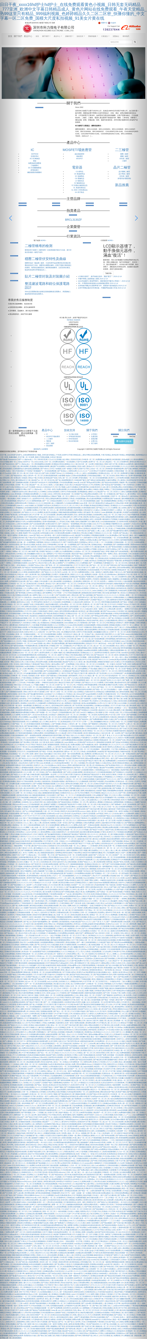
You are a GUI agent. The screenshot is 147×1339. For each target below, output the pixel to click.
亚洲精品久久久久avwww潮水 (121, 505)
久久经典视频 (38, 1285)
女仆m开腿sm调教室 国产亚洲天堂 (123, 1119)
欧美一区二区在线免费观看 (22, 1089)
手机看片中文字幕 (62, 600)
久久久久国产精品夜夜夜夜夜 (49, 1018)
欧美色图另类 (108, 1050)
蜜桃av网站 (106, 963)
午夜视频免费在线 (31, 646)
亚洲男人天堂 (73, 949)
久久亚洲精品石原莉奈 (103, 1085)
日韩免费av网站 (116, 487)
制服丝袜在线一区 (112, 694)
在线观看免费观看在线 (24, 710)
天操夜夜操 (62, 540)
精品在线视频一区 (122, 1253)
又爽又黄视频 (29, 1250)
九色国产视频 (97, 699)
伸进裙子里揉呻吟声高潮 (75, 758)
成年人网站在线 (73, 595)
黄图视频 (93, 869)
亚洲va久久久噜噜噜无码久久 (23, 1172)
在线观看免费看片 (34, 572)
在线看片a (118, 1280)
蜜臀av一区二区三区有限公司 (53, 620)
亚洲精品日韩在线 (91, 864)
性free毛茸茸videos (88, 496)
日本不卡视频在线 (85, 627)
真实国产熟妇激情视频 (38, 1303)
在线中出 (121, 882)
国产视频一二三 (107, 1186)
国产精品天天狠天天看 (79, 673)
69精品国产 (34, 797)
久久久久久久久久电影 (117, 1041)
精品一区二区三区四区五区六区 (50, 797)
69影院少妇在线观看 (31, 997)
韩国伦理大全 (112, 1064)
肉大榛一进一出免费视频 (26, 542)
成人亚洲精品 (79, 692)
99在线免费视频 (34, 825)
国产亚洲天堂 (118, 643)
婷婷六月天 (89, 547)
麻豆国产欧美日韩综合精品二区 (81, 974)
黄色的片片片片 (92, 643)
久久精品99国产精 (79, 1184)
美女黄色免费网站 (52, 1154)
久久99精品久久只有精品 (63, 694)
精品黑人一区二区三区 (119, 1147)
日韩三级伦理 (31, 547)
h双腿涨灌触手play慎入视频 (43, 1223)
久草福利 (118, 979)
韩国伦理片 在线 (48, 1007)
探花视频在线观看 (31, 508)
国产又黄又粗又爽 (83, 544)
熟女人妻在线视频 (103, 496)
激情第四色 (46, 781)
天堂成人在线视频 (64, 558)
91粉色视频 (32, 1202)
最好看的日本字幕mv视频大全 (27, 657)
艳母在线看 (26, 1319)
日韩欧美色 (76, 533)
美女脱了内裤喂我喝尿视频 (65, 926)
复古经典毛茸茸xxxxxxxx (120, 636)
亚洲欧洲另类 (65, 574)
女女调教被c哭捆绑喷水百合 (112, 524)
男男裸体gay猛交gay (58, 961)
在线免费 (105, 876)
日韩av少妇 (76, 1050)
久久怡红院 (117, 825)
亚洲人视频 (70, 521)
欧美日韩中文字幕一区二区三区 (108, 869)
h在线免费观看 (55, 607)
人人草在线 (61, 521)
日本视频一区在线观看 (65, 1278)
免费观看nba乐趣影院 (104, 459)
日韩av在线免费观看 (79, 475)
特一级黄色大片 (60, 954)
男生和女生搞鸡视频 (110, 928)
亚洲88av (113, 1241)
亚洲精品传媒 (96, 544)
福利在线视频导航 (44, 1204)
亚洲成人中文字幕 (124, 501)
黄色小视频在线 (98, 979)
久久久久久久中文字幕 (36, 836)
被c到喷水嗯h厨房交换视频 (90, 832)
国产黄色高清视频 (115, 547)
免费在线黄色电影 (83, 1161)
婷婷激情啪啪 (91, 942)
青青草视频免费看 (91, 685)
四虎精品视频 (93, 949)
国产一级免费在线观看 (33, 735)
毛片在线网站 (75, 912)
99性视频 (84, 1262)
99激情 (30, 970)
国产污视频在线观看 (61, 1016)
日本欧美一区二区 (88, 459)
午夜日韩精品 (27, 678)
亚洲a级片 (52, 846)
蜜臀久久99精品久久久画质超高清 (65, 1301)
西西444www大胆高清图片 (87, 820)
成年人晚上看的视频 (75, 878)
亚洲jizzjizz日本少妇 (26, 1239)
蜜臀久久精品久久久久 (109, 738)
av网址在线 (55, 979)
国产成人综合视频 (112, 965)
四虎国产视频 (57, 641)
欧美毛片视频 (64, 889)
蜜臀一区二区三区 (58, 1204)
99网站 (107, 489)
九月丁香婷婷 (78, 908)
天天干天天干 (77, 722)
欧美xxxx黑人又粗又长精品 (25, 662)
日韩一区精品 (60, 841)
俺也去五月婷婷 (64, 682)
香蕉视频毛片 (120, 687)
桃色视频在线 (90, 790)
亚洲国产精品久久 (51, 1037)
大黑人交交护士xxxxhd (36, 938)
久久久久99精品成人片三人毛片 (72, 951)
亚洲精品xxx (28, 889)
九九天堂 (88, 947)
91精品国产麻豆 (80, 480)
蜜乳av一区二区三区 (106, 586)
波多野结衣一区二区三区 (64, 586)
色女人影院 (120, 646)
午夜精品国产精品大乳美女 (41, 664)
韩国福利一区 (97, 1122)
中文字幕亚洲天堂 (104, 1007)
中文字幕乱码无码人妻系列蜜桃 (59, 1115)
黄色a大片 (91, 466)
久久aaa (33, 643)
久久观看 (114, 1062)
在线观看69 (28, 1218)
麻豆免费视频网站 (99, 1106)
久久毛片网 (55, 1163)
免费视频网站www (124, 947)
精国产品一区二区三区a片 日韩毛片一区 (57, 988)
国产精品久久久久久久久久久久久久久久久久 (27, 1149)
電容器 (77, 167)
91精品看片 (51, 758)
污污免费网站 (70, 563)
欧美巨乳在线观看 (86, 857)
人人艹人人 (61, 1110)
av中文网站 (59, 899)
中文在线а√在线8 (113, 1030)
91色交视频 (53, 1260)
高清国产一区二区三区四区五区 (123, 855)
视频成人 (24, 565)
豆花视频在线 (34, 1043)
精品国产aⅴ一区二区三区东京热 (43, 480)
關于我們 (46, 36)
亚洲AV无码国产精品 (48, 839)
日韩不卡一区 (116, 496)
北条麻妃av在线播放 (81, 588)
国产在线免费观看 (122, 551)
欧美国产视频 (121, 1092)
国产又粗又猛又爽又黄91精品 (97, 809)
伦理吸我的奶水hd (54, 703)
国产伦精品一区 (103, 892)
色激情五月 (92, 954)
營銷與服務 (93, 36)
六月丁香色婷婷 (50, 1216)
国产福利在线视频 (64, 1080)
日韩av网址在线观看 (117, 1237)
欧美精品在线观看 (50, 597)
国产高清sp (106, 485)
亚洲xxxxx (92, 917)
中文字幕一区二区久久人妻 (49, 510)
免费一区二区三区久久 (100, 567)
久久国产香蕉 (87, 1207)
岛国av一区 (115, 1214)
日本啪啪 (42, 1092)
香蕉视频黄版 (124, 613)
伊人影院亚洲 (67, 1310)
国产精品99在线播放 (112, 751)
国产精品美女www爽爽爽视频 (122, 942)
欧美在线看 (123, 701)
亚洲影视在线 (90, 1292)
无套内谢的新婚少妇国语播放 (91, 1039)
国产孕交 (62, 1326)
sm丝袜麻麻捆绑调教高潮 (27, 655)
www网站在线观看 (90, 650)
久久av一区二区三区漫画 (26, 1108)
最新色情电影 (124, 1145)
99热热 (33, 496)
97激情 (107, 1255)
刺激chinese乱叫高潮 (98, 1142)
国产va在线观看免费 (37, 524)
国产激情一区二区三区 (97, 623)
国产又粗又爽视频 (66, 1289)
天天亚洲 (64, 1170)
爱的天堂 (98, 797)
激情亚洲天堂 (120, 1073)
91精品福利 (122, 590)
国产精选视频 (118, 841)
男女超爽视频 (95, 556)
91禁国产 (121, 724)
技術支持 (81, 36)
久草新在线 (84, 970)
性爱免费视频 (54, 482)
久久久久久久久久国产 (63, 1214)
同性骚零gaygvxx (47, 586)
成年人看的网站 (49, 636)
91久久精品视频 (53, 945)
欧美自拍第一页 (68, 494)
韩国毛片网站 (65, 756)
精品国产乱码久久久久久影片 (111, 680)
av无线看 (112, 876)
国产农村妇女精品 (55, 1273)
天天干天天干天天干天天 (32, 816)
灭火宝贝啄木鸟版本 (97, 961)
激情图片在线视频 (80, 917)
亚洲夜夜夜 (23, 1069)
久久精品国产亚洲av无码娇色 (58, 790)
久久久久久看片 (49, 595)
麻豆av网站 (88, 489)
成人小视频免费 (57, 503)
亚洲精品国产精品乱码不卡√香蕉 (28, 586)
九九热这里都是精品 (47, 1043)
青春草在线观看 (32, 609)
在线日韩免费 (55, 970)
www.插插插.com (70, 623)
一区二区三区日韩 (120, 563)
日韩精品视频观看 (57, 623)
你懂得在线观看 (27, 988)
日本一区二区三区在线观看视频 (39, 618)
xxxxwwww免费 (90, 1018)
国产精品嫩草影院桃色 (35, 694)
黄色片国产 (120, 1000)
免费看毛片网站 (39, 887)
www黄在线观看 (68, 1243)
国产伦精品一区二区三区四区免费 (84, 997)
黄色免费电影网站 (43, 689)
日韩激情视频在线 (65, 712)
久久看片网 (105, 800)
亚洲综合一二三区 (108, 1140)
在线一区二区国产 (123, 876)
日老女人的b (25, 1315)
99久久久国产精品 (106, 1129)
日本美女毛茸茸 (94, 671)
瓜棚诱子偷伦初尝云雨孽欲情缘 (35, 908)
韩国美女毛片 (92, 1202)
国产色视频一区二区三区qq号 (47, 712)
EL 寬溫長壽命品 (80, 188)
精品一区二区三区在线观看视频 (114, 857)
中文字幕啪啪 (71, 788)
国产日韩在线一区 (69, 531)
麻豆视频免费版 (37, 841)
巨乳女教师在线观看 (46, 508)
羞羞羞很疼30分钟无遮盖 (46, 1050)
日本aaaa (26, 685)
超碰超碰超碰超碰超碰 (36, 963)
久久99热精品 (68, 473)
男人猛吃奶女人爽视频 (94, 802)
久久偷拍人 (96, 510)
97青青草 (95, 1296)
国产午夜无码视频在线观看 (86, 636)
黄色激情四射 (59, 751)
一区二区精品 (63, 1062)
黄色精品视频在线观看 (35, 1020)
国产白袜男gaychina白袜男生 (98, 1096)
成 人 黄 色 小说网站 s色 (28, 853)
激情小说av (39, 754)
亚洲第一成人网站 (74, 1135)
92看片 (75, 469)
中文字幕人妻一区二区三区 (105, 878)
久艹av (66, 894)
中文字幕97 (48, 1285)
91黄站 (117, 662)
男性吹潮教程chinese (56, 857)
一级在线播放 (115, 770)
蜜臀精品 (88, 933)
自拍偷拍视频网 (90, 625)
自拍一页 (30, 602)
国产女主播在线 (121, 719)
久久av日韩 (108, 526)
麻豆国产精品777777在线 (81, 843)
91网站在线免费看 (32, 1200)
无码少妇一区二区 (105, 855)
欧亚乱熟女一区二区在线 (102, 1207)
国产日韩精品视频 (68, 892)
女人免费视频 (84, 1308)
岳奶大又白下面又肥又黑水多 (69, 1041)
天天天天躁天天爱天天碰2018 (50, 577)
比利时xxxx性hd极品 (34, 593)
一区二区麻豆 (110, 664)
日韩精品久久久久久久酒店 (76, 1223)
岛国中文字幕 (34, 763)
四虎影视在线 (111, 1287)
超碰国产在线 (29, 604)
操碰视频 (108, 786)
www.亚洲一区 (85, 503)
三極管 (124, 161)
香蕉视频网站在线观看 (43, 464)
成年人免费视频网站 (83, 926)
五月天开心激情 (31, 611)
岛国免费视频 (46, 574)
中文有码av (83, 949)
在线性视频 (73, 901)
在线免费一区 (121, 1131)
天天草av (79, 528)
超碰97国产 (93, 855)
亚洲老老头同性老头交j (110, 728)
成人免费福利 (48, 554)
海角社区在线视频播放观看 (72, 1124)
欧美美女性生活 (47, 1234)
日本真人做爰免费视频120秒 (81, 648)
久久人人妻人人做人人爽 (33, 823)
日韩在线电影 (63, 676)
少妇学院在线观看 (102, 1184)
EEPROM (34, 154)
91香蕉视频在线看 (88, 508)
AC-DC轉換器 (35, 158)
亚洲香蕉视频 (51, 910)
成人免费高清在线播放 (27, 1048)
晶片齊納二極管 (124, 174)
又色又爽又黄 (71, 639)
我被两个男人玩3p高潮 (31, 533)
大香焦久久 (92, 1014)
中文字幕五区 (49, 841)
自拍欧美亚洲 (95, 487)
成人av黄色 (122, 508)
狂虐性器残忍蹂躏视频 (31, 469)
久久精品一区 (119, 1186)
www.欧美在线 (42, 715)
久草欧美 (64, 1246)
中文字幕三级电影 (120, 1004)
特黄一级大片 (27, 756)
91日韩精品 (100, 977)
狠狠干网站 (89, 880)
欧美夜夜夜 (117, 459)
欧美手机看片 (90, 1115)
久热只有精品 (88, 1101)
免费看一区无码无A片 (65, 634)
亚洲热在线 (63, 1156)
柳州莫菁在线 (121, 639)
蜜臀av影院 (38, 636)
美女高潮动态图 (24, 496)
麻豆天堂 (77, 797)
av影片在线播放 (72, 487)
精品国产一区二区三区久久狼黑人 (42, 485)
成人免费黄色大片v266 (60, 786)
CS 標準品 (79, 171)
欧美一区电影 (81, 1154)
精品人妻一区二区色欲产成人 (84, 634)
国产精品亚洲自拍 (98, 871)
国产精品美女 (84, 719)
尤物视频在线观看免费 (74, 1204)
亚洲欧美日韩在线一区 (115, 1106)
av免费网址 (103, 1149)
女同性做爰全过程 (25, 515)
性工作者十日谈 (32, 473)
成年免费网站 (47, 593)
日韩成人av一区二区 (97, 588)
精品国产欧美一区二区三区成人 (102, 528)
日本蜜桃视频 (106, 899)
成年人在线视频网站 (90, 473)
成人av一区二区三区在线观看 (33, 526)
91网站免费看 (38, 733)
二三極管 (122, 150)
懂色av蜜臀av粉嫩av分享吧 (95, 758)
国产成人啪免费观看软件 (65, 480)
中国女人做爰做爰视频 (28, 1289)
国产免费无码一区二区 (24, 873)
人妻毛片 (80, 866)
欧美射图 (76, 1324)
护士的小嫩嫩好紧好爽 (62, 561)
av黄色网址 (57, 1046)
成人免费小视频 (88, 991)
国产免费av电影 (84, 1170)
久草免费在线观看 (113, 630)
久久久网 (74, 1216)
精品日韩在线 (111, 1301)
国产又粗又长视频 (55, 1331)
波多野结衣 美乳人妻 (44, 1299)
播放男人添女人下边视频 (53, 1177)
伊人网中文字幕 (77, 517)
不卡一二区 (62, 878)
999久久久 (34, 632)
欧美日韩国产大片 (76, 538)
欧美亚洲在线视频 (33, 1301)
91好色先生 (59, 1271)
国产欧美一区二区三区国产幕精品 (120, 669)
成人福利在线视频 (103, 859)
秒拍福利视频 (42, 1331)
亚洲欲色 (86, 528)
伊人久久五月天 (115, 744)
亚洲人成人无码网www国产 (80, 600)
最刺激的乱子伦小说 (55, 666)
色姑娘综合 (34, 616)
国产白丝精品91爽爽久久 (53, 671)
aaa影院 (101, 751)
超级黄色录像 (107, 788)
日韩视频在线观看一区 (22, 528)
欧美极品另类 (57, 531)
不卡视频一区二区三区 (61, 1299)
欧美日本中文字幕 (85, 659)
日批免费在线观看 (102, 1046)
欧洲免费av (114, 535)
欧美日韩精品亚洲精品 (121, 763)
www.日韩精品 (98, 590)
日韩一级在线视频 (23, 1103)
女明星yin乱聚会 (92, 540)
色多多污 (121, 1225)
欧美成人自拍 (41, 544)
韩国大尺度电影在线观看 (70, 1039)
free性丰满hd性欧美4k (56, 1064)
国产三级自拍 (63, 524)
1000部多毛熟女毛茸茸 (102, 991)
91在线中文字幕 (110, 1069)
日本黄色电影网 (42, 666)
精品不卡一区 (118, 961)
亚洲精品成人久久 (87, 653)
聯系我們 (37, 449)
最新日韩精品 (25, 664)
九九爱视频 (99, 577)
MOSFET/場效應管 (77, 150)
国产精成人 (69, 588)
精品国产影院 (63, 901)
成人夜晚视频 (59, 871)
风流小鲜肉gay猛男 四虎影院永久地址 (23, 1335)
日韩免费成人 (105, 1260)
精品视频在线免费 (33, 1062)
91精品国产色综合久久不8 (83, 485)
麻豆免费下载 (33, 551)
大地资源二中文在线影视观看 (110, 949)
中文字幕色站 (45, 1076)
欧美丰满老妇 (100, 1048)
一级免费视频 (74, 524)
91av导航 (124, 696)
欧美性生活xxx (83, 901)
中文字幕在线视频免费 (72, 593)
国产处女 (71, 1322)
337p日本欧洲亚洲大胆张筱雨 (102, 584)
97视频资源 (29, 1073)
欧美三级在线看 (35, 917)
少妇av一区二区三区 (97, 469)
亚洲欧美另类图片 (108, 510)
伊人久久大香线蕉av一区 (89, 1179)
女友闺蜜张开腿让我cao (71, 696)
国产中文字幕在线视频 (38, 1220)
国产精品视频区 (107, 1223)
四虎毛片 (37, 765)
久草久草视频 (84, 505)
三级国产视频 (58, 1087)
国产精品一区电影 (108, 1000)
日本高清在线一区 (68, 938)
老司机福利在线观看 (73, 1326)
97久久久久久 (96, 1285)
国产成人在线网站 (41, 857)
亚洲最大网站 (25, 648)
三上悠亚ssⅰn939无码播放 (111, 641)
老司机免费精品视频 (62, 547)
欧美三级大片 (45, 1317)
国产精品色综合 (61, 855)
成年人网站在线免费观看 (99, 1170)
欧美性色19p (30, 931)
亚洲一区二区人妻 (89, 804)
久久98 (65, 1168)
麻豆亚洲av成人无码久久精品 (37, 1145)
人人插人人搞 (99, 607)
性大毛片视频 (60, 487)
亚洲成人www (66, 843)
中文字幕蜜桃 (96, 793)
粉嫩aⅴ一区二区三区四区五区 (50, 1138)
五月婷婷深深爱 (123, 521)
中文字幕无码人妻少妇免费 (41, 892)
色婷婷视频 (78, 510)
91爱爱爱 (112, 1170)
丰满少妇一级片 (23, 574)
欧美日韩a (23, 694)
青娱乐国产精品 (77, 554)
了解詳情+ (108, 273)
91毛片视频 (61, 1009)
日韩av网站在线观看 (90, 494)
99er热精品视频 (76, 655)
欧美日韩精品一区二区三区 (93, 731)
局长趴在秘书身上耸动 (95, 620)
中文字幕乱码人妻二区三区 (83, 646)
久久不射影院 (98, 526)
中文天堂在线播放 (103, 1057)
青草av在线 (103, 846)
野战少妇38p (53, 1145)
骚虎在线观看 (62, 965)
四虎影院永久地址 (123, 818)
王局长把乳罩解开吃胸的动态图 (45, 1080)
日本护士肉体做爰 (31, 556)
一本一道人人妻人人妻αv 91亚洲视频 (69, 650)
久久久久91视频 (83, 830)
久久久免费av (28, 588)
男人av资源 (115, 1057)
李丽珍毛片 (65, 538)
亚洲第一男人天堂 (22, 485)
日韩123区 (29, 636)
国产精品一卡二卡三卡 (105, 687)
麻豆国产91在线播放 (70, 1046)
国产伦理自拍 (99, 1087)
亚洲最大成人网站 (63, 459)
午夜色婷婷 (100, 965)
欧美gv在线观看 (121, 659)
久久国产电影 (112, 887)
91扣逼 (48, 786)
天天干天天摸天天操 (81, 565)
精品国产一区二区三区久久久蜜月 (106, 1112)
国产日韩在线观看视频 (124, 1301)
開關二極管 (124, 156)
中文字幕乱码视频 (49, 917)
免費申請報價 (123, 441)
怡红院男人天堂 (25, 1147)
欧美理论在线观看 (97, 896)
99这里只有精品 (111, 1124)
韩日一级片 (110, 758)
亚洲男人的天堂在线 (45, 954)
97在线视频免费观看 (41, 894)
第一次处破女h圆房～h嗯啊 (27, 1016)
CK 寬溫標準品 (79, 174)
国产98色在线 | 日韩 (111, 1266)
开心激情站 (121, 480)
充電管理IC (35, 156)
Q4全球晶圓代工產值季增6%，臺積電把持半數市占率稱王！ (104, 281)
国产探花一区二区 (52, 565)
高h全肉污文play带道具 (72, 813)
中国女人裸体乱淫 (120, 866)
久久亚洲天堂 (68, 1149)
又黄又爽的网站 (29, 669)
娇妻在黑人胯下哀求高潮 (98, 673)
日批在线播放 (37, 1122)
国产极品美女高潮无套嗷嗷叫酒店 (93, 1004)
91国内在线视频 (89, 779)
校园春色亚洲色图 (45, 616)
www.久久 (99, 1115)
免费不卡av (38, 1177)
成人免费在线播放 (74, 526)
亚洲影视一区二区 (38, 972)
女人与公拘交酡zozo (49, 765)
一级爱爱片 (24, 917)
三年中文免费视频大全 (35, 699)
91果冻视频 (86, 1124)
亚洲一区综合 (63, 823)
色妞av (68, 475)
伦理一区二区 (33, 687)
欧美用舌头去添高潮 (123, 767)
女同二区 (44, 825)
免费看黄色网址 (84, 572)
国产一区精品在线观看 (35, 590)
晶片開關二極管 (124, 171)
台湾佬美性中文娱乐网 (72, 1306)
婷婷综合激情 (67, 853)
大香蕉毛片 (23, 836)
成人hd (89, 1214)
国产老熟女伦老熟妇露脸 (96, 480)
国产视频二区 (106, 795)
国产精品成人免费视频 (80, 1266)
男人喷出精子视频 (92, 763)
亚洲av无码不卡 (25, 1306)
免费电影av (123, 749)
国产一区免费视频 (95, 563)
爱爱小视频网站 (52, 1326)
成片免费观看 (87, 526)
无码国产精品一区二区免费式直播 (45, 1140)
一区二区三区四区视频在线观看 (34, 1329)
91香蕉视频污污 (119, 903)
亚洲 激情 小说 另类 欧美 (40, 742)
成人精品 (59, 816)
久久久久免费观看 (47, 1195)
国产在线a (116, 742)
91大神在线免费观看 (75, 489)
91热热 (40, 478)
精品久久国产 (121, 853)
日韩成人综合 (91, 1007)
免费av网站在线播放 (81, 519)
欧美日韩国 (62, 717)
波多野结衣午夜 (39, 498)
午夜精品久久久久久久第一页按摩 (106, 533)
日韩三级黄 (29, 754)
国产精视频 (67, 1319)
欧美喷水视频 (39, 1237)
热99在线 (36, 1030)
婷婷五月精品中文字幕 (58, 669)
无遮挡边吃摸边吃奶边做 (66, 836)
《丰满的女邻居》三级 (117, 981)
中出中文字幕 (115, 1326)
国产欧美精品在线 (44, 570)
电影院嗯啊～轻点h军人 (49, 774)
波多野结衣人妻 (120, 995)
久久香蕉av (121, 1023)
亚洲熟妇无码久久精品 (51, 1099)
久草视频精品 (108, 777)
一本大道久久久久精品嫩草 (108, 901)
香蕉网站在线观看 (96, 1264)
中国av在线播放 (113, 1149)
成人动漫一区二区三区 (40, 827)
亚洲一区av (80, 1076)
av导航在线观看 (94, 1027)
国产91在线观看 (105, 1296)
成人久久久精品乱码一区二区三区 (123, 945)
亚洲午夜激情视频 (49, 521)
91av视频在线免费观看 (82, 1280)
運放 (34, 161)
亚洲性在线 (87, 1200)
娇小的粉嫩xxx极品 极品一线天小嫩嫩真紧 (92, 1037)
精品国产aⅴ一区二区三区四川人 (109, 492)
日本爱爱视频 (120, 586)
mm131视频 (122, 703)
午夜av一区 (58, 896)
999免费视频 (110, 639)
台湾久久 (101, 703)
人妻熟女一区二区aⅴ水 (124, 510)
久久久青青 (23, 572)
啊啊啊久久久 (62, 1296)
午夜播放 (41, 738)
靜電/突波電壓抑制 (124, 178)
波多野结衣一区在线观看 (93, 554)
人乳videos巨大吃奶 (118, 917)
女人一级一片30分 (89, 687)
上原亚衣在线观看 (22, 524)
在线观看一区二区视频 (87, 1046)
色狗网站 (58, 853)
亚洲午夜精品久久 (28, 689)
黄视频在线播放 (115, 625)
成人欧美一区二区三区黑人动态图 (110, 820)
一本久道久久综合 (46, 1142)
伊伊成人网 (92, 938)
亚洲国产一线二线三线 (57, 827)
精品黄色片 (88, 848)
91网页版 (109, 862)
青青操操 (39, 926)
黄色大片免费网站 (49, 1129)
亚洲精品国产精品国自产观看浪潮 (109, 561)
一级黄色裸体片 (106, 841)
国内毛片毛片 (69, 1285)
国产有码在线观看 (28, 968)
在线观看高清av (80, 620)
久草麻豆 (47, 567)
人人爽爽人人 (115, 954)
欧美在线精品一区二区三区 (90, 678)
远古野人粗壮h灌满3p (40, 1115)
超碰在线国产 (59, 627)
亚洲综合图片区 (52, 524)
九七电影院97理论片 (118, 836)
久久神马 (73, 889)
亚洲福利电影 (24, 1220)
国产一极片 (81, 942)
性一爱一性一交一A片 (112, 848)
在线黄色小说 (27, 802)
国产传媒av (28, 887)
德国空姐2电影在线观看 (93, 993)
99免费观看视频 (65, 556)
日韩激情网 (96, 1315)
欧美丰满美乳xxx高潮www (112, 747)
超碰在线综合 (61, 850)
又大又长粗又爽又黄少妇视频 (59, 885)
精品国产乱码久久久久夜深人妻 (74, 662)
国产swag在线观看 (89, 694)
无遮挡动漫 (76, 703)
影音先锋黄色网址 (124, 567)
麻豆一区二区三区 (93, 680)
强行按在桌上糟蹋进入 (31, 790)
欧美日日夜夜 (111, 774)
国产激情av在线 (80, 956)
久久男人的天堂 (114, 1016)
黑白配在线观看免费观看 (31, 770)
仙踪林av (43, 809)
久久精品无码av (108, 627)
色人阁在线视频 (71, 862)
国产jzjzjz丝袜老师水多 (77, 1186)
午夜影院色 (124, 694)
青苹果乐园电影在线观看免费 (37, 1041)
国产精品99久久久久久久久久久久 (106, 595)
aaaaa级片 (95, 1319)
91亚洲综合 (56, 892)
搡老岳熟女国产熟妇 (107, 1092)
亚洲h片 (107, 1214)
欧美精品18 (74, 1096)
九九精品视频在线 (111, 620)
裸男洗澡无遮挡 (31, 607)
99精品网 (69, 1032)
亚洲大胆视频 (105, 1119)
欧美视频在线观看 (34, 724)
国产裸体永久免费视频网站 (22, 549)
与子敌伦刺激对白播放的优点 (56, 526)
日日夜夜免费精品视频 (81, 708)
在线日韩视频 (61, 1092)
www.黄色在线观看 (76, 625)
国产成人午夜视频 (36, 1004)
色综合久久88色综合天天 (45, 487)
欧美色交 (93, 561)
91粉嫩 (120, 1078)
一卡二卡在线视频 (106, 542)
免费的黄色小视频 (27, 945)
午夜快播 (100, 1322)
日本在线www (105, 701)
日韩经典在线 (35, 1014)
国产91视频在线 (88, 744)
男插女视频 (97, 627)
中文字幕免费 (118, 526)
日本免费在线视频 (123, 478)
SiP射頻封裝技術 (75, 436)
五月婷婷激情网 (77, 910)
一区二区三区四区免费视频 (33, 1296)
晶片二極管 (122, 167)
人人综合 (31, 1253)
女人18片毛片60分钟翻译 (80, 793)
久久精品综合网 (77, 602)
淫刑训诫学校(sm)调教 (116, 678)
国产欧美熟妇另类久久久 (115, 765)
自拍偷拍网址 (98, 515)
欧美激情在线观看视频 (44, 984)
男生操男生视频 (42, 662)
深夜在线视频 (67, 1138)
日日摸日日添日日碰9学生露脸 (114, 986)
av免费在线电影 (34, 942)
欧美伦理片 (100, 1301)
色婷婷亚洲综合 (25, 864)
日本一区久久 (123, 1241)
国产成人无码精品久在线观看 (119, 618)
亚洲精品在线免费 (22, 1204)
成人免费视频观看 (109, 761)
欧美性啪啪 (82, 1007)
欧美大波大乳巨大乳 (47, 600)
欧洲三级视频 (41, 968)
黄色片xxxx (92, 836)
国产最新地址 (52, 676)
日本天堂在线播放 (51, 889)
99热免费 (101, 685)
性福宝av (50, 977)
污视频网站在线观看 (112, 1216)
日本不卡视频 (108, 696)
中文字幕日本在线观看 (62, 554)
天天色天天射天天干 (83, 567)
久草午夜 (118, 1310)
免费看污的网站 (32, 510)
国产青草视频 (41, 758)
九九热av (75, 678)
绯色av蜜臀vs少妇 (74, 965)
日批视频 (28, 1135)
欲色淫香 (31, 703)
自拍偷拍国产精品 (98, 551)
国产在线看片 (43, 519)
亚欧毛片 (77, 770)
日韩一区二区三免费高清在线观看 (85, 988)
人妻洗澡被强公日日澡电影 (22, 1140)
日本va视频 (96, 795)
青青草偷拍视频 (107, 613)
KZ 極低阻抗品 (79, 183)
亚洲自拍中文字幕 (84, 1122)
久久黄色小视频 (36, 928)
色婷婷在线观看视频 (33, 1232)
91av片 (109, 825)
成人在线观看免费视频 (124, 807)
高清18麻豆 (105, 657)
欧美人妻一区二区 (124, 1103)
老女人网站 (121, 908)
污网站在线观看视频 (116, 650)
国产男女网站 (82, 1227)
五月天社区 (112, 604)
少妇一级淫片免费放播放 (72, 1071)
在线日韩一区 (43, 632)
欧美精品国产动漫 (50, 478)
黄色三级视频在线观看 (44, 1011)
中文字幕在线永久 (102, 1241)
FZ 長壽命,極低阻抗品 (79, 185)
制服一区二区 (74, 846)
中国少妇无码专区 (65, 1184)
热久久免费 (113, 1248)
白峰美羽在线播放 (86, 1112)
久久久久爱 (117, 784)
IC (32, 150)
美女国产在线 (107, 1009)
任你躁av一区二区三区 (82, 551)
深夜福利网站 (65, 648)
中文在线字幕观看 (107, 1310)
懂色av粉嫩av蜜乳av (96, 1034)
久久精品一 (117, 1220)
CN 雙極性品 (79, 178)
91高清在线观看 (93, 570)
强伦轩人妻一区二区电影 (78, 724)
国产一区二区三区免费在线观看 (42, 1103)
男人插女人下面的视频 (61, 590)
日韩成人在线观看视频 (77, 498)
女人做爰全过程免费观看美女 (118, 931)
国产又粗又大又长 (75, 1101)
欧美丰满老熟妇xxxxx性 (66, 535)
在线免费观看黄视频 (42, 940)
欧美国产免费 (121, 664)
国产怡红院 (24, 813)
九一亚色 (90, 1154)
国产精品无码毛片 (93, 1331)
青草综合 (77, 924)
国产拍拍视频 (110, 958)
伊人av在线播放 (83, 931)
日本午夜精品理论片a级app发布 (102, 503)
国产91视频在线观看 (45, 1016)
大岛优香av (79, 859)
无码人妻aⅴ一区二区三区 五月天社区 (55, 866)
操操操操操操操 (61, 508)
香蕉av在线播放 (55, 519)
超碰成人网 (114, 1138)
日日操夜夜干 (32, 738)
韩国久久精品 (54, 611)
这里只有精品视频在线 (87, 1055)
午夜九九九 (118, 572)
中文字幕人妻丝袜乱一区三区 (47, 1276)
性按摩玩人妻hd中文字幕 (107, 912)
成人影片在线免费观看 (96, 639)
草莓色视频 (83, 478)
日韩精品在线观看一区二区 (66, 830)
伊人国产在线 (44, 473)
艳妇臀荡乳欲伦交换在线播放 (96, 972)
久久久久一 (46, 935)
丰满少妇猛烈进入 (103, 804)
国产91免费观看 (57, 1308)
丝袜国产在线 (121, 740)
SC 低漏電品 (79, 176)
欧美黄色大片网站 (30, 623)
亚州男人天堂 (26, 777)
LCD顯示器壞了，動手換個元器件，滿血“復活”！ (100, 276)
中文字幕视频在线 (123, 1170)
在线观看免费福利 (45, 657)
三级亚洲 (66, 641)
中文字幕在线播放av (29, 1053)
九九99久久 (103, 618)
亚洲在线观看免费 (50, 475)
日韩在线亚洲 (103, 997)
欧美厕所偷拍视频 (74, 508)
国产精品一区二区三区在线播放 (75, 666)
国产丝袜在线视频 (105, 538)
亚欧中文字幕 (84, 469)
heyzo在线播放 (89, 878)
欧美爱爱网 (39, 924)
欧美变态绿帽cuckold (66, 882)
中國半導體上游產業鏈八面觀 (93, 279)
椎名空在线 (33, 492)
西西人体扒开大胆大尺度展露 (34, 692)
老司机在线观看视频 (48, 770)
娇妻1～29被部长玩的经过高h (47, 682)
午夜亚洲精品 (65, 903)
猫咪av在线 (54, 1131)
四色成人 (65, 724)
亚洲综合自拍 (99, 958)
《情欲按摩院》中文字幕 (109, 749)
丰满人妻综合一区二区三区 (85, 664)
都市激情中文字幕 (91, 538)
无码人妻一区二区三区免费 (68, 478)
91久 (124, 1168)
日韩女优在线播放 (81, 1030)
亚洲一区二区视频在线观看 (25, 634)
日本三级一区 (24, 820)
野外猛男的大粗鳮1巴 (42, 602)
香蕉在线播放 (71, 942)
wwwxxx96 (57, 579)
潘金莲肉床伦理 (120, 682)
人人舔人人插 (84, 800)
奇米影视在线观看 (50, 761)
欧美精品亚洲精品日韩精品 (100, 505)
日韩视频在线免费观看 (31, 494)
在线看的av (28, 866)
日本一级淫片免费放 (121, 811)
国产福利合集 (71, 1329)
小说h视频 (35, 625)
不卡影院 (28, 471)
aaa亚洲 (31, 558)
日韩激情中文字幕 (47, 630)
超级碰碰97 (85, 1142)
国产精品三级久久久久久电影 (74, 735)
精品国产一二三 (48, 1122)
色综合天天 (109, 1048)
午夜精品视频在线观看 (24, 915)
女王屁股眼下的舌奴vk (43, 505)
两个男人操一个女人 (94, 1133)
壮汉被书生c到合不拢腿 (38, 1168)
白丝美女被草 (118, 813)
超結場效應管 (79, 154)
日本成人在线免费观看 (113, 1191)
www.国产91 (33, 563)
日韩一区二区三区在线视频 (89, 749)
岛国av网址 (119, 1200)
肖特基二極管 (124, 158)
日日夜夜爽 (100, 664)
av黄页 (26, 1303)
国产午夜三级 (102, 604)
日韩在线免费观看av (122, 1193)
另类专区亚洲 (42, 459)
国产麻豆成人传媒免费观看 (29, 1262)
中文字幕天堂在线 (54, 1168)
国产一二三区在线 (112, 1317)
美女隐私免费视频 (58, 643)
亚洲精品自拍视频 (106, 1117)
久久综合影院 (56, 602)
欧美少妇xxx (62, 765)
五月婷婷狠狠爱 (34, 804)
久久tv (32, 940)
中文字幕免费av (58, 588)
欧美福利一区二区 (110, 1133)
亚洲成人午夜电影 (106, 1294)
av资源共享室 (38, 802)
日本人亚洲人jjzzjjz (49, 993)
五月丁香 (74, 940)
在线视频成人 (68, 581)
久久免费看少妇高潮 (34, 1165)
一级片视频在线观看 (23, 531)
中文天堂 (112, 715)
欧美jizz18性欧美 (89, 1057)
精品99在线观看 (89, 1078)
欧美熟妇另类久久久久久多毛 (91, 1050)
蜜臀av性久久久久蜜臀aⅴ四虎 (71, 825)
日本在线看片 (44, 581)
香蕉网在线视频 (96, 747)
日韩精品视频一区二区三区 (124, 542)
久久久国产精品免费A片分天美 (78, 961)
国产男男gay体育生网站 (92, 482)
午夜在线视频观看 (49, 928)
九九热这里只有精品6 (32, 600)
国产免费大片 (115, 1255)
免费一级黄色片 (77, 968)
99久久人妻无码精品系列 (54, 705)
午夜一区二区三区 (123, 1156)
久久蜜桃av (27, 749)
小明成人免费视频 (48, 1023)
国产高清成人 (63, 471)
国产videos (45, 469)
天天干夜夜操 (68, 1177)
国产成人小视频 (32, 581)
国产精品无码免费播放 (121, 1278)
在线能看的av (27, 561)
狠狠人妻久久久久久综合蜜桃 (78, 747)
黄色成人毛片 (51, 584)
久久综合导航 (101, 756)
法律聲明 (44, 449)
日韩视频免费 (61, 738)
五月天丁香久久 (82, 935)
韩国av (98, 641)
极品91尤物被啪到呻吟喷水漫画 (121, 988)
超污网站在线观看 (93, 611)
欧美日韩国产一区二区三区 (88, 717)
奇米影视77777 (73, 1250)
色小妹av (111, 1099)
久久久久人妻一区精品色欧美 (62, 1292)
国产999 (52, 632)
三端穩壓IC (35, 165)
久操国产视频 (66, 1099)
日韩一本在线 (110, 712)
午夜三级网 (121, 993)
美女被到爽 (118, 512)
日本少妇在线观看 (66, 708)
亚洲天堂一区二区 (68, 935)
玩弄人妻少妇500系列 (27, 788)
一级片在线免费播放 (104, 1177)
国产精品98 (87, 968)
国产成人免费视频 (75, 823)
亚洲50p (76, 816)
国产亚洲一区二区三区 (52, 719)
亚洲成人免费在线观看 (46, 1248)
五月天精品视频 (23, 797)
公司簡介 (94, 434)
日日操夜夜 (111, 1131)
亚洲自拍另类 (32, 584)
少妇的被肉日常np (73, 1312)
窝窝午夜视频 (99, 1101)
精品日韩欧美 (38, 549)
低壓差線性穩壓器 (34, 163)
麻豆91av (102, 643)
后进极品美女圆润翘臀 (30, 807)
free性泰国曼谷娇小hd (80, 558)
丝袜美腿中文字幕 (53, 659)
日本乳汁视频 (29, 899)
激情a (104, 1089)
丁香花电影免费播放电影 (123, 1204)
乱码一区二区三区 (72, 715)
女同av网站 (64, 604)
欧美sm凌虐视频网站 (89, 703)
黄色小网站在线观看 (91, 1025)
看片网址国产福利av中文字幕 (39, 979)
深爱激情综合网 (63, 912)
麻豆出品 (86, 1260)
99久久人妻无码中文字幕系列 (45, 912)
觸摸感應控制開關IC (34, 172)
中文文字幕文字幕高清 (34, 744)
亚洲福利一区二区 (23, 643)
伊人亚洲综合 (50, 728)
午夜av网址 (78, 853)
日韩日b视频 (109, 682)
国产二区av (32, 715)
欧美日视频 (118, 1115)
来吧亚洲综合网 (49, 1181)
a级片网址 (113, 567)
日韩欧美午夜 (99, 1299)
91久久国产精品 (87, 1087)
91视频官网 (49, 627)
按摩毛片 (33, 1204)
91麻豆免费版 (111, 480)
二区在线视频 (38, 1243)
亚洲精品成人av (39, 705)
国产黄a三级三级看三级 (122, 699)
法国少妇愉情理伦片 (59, 832)
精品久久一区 (96, 1089)
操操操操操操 (112, 1018)
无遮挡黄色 (60, 1023)
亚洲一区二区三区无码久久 (56, 887)
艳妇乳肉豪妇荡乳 (52, 604)
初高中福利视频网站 (40, 922)
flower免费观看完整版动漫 (56, 710)
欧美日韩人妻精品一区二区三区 (93, 915)
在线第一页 (96, 574)
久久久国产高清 (119, 634)
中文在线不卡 (66, 1209)
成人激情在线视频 (50, 802)
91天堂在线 (109, 676)
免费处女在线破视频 (27, 1278)
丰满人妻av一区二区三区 (55, 1025)
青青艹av (23, 680)
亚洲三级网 (80, 790)
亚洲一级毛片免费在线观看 (57, 489)
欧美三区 (75, 905)
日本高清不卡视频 (66, 1257)
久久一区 (22, 510)
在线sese (101, 549)
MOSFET (79, 158)
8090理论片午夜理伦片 (64, 1181)
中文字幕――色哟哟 (119, 899)
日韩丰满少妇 (82, 531)
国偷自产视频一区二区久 (60, 496)
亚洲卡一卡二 (122, 1230)
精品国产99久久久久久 (100, 659)
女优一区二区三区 (122, 924)
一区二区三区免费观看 (33, 1184)
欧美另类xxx (123, 972)
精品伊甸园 (87, 1195)
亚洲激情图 (31, 1163)
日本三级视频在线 (111, 590)
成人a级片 (43, 1200)
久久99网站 (42, 492)
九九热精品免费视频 (71, 503)
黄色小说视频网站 (73, 738)
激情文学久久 (30, 926)
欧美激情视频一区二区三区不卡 (34, 659)
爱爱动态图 (81, 809)
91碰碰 (31, 505)
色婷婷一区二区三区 (100, 1071)
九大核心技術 (73, 434)
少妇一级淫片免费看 (53, 938)
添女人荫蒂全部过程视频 (83, 515)
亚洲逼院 (31, 676)
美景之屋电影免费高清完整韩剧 (56, 498)
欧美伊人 (112, 478)
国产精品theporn (77, 958)
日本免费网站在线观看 (83, 873)
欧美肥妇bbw (112, 1154)
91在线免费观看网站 (36, 747)
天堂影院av (89, 958)
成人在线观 (125, 1030)
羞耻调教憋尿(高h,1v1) (47, 687)
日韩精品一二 (79, 1289)
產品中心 (28, 36)
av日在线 (108, 903)
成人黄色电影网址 (76, 894)
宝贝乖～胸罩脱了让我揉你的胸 (110, 1234)
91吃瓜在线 (69, 871)
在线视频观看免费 (88, 641)
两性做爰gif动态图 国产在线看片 (62, 873)
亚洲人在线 (63, 1276)
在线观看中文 (54, 903)
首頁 (37, 36)
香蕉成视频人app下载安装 (113, 968)
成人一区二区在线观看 (32, 839)
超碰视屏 (67, 687)
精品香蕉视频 (92, 662)
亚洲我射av (83, 542)
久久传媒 (43, 494)
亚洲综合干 (102, 1030)
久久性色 (61, 1260)
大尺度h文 (96, 1253)
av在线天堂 (108, 1264)
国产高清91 (72, 549)
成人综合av (77, 694)
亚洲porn (73, 866)
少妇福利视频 (96, 1000)
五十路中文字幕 (64, 673)
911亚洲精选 (108, 910)
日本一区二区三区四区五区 (117, 756)
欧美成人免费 (71, 1064)
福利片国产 (79, 933)
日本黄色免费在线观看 (63, 533)
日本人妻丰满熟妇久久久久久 (39, 848)
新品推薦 (122, 185)
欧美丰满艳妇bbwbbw (92, 733)
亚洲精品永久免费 (96, 1266)
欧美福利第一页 (97, 1002)
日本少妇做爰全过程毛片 (78, 1014)
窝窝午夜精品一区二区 (120, 786)
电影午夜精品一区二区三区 (26, 696)
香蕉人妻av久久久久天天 (23, 910)
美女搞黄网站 (38, 613)
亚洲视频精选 (83, 492)
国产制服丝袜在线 (80, 1177)
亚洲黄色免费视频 (114, 1011)
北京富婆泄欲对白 (30, 570)
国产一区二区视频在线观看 (53, 1002)
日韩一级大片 (51, 692)
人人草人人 (77, 473)
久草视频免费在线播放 (36, 1037)
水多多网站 (42, 830)
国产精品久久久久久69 (27, 758)
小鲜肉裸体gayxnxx (102, 770)
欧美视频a (68, 899)
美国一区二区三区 (86, 784)
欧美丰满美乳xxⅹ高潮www (114, 1101)
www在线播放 (116, 816)
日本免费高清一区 (109, 818)
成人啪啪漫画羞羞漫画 (71, 653)
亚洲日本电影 (112, 726)
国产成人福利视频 (86, 595)
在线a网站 (90, 1232)
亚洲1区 (47, 1319)
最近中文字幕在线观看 (25, 781)
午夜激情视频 (97, 1138)
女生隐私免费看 (69, 567)
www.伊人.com (22, 505)
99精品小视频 (98, 489)
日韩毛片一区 (38, 1269)
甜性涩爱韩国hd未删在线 (69, 611)
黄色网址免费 (91, 1023)
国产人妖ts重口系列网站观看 (24, 1193)
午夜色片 (24, 848)
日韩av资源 (119, 503)
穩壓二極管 (124, 154)
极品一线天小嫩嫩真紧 (121, 1319)
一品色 (90, 905)
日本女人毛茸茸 (69, 528)
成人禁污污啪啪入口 (95, 666)
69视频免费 (56, 1193)
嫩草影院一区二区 (55, 1266)
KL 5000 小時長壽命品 (80, 190)
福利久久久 (55, 756)
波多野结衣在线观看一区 (57, 1057)
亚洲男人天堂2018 (105, 597)
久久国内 (76, 979)
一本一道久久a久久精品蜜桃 (91, 1172)
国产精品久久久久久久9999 (109, 540)
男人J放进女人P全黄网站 (28, 1066)
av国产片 (46, 1117)
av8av (112, 659)
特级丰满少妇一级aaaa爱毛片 (50, 740)
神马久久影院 (41, 1048)
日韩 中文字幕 (120, 1161)
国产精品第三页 (38, 1218)
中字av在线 (31, 1241)
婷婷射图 (124, 1326)
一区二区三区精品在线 (63, 1043)
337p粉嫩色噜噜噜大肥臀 (33, 673)
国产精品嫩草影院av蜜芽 (119, 531)
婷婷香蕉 (29, 765)
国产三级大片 (120, 627)
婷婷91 (98, 823)
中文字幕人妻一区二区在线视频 (58, 968)
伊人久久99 (74, 505)
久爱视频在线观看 (27, 767)
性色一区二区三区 (103, 636)
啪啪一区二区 (82, 639)
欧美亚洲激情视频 (42, 1230)
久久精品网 (32, 1331)
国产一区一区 (30, 984)
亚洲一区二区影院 (113, 933)
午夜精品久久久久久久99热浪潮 (39, 503)
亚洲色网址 (78, 581)
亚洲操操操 (88, 1106)
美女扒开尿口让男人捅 (28, 896)
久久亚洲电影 (41, 933)
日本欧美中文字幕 (118, 951)
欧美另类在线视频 (97, 1145)
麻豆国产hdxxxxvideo (108, 611)
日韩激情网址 (35, 820)
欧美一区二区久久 (121, 676)
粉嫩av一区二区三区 (47, 685)
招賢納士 (116, 36)
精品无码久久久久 (33, 1046)
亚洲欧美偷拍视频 (55, 662)
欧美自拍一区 (105, 834)
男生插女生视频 (86, 524)
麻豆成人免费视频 (45, 1027)
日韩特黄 (32, 1050)
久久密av (114, 701)
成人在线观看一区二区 (74, 777)
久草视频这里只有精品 (50, 986)
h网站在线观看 (71, 1009)
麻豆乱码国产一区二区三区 (66, 584)
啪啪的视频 (118, 584)
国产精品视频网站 (66, 699)
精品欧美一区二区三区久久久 (65, 820)
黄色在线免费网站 (91, 630)
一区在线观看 (70, 462)
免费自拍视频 (103, 650)
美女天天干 (97, 876)
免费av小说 (101, 1108)
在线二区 (60, 632)
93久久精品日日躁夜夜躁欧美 (24, 1161)
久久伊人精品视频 (47, 731)
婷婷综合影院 (79, 1292)
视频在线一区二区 (102, 1326)
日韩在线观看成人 (51, 878)
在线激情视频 (29, 1085)
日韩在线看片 (116, 1260)
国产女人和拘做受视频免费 (69, 749)
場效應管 (79, 156)
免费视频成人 (65, 1165)
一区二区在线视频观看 (66, 876)
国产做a (28, 728)
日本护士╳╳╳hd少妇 (110, 556)
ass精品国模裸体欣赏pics (72, 896)
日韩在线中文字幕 (49, 1287)
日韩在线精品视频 (94, 475)
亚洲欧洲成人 (24, 535)
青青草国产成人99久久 (34, 1133)
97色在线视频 (36, 1306)
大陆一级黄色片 (97, 572)
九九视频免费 (41, 703)
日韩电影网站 (52, 544)
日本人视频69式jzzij (47, 997)
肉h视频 (83, 715)
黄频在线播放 (49, 926)
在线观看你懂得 (88, 770)
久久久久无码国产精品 (59, 949)
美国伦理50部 (64, 1262)
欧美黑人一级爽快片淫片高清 (111, 581)
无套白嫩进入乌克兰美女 (64, 485)
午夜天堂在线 (62, 549)
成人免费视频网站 (89, 892)
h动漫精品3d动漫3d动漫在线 (119, 558)
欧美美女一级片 (111, 977)
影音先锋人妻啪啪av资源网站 (115, 607)
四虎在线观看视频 (83, 1089)
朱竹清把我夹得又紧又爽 (92, 1175)
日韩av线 (61, 788)
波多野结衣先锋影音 (102, 653)
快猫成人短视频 (82, 938)
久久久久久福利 (69, 501)
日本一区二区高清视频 (82, 1149)
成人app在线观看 (87, 1066)
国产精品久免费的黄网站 (28, 1110)
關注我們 (123, 430)
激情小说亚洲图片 (93, 1223)
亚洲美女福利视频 (28, 1170)
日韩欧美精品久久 (95, 1152)
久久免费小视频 (56, 653)
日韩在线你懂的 (113, 1165)
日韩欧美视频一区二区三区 (124, 471)
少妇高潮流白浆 (69, 636)
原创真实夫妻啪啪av (42, 1126)
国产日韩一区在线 (110, 993)
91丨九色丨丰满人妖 (96, 807)
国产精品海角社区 (65, 1094)
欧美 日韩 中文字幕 (22, 1292)
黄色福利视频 (57, 567)
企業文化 (94, 441)
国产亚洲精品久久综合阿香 (88, 710)
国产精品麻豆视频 (31, 726)
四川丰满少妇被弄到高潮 (42, 843)
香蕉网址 (97, 485)
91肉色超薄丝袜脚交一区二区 (66, 763)
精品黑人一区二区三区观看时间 (117, 462)
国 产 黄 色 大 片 (109, 735)
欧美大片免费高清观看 (68, 945)
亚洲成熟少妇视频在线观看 (40, 466)
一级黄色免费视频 (93, 657)
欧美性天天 (111, 832)
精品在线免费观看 (113, 839)
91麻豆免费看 (115, 1184)
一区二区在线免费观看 (120, 538)
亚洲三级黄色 (41, 1108)
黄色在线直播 (76, 915)
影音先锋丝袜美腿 (112, 1158)
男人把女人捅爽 (66, 905)
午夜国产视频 (108, 699)
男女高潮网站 (24, 717)
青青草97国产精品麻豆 (35, 878)
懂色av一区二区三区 (54, 1071)
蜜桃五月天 (102, 669)
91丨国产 (102, 864)
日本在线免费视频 (66, 482)
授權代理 (69, 36)
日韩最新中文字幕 (100, 905)
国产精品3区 (124, 535)
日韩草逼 (78, 1255)
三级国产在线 (109, 830)
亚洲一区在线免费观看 (69, 659)
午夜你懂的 (31, 682)
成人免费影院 (87, 754)
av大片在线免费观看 (113, 1250)
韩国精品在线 (44, 1280)
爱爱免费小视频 (61, 947)
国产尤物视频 (86, 699)
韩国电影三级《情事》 (96, 1246)
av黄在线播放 (71, 466)
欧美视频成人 (46, 724)
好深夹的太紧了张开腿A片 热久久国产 (26, 630)
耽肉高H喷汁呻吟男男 (104, 634)
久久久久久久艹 (84, 471)
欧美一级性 (82, 1202)
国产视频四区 (93, 724)
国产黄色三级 (88, 655)
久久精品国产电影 (103, 942)
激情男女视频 (108, 572)
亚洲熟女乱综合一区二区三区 (109, 473)
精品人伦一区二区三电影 (113, 515)
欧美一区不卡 (85, 1218)
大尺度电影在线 (107, 1076)
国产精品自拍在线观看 (110, 482)
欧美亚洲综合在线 (121, 1087)
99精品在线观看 (102, 625)
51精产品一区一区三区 (64, 685)
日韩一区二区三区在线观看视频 (89, 1073)
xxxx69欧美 (82, 945)
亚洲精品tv (48, 699)
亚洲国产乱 (78, 494)
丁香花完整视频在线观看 (120, 489)
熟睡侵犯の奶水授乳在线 (42, 1101)
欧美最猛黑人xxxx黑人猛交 (39, 1119)
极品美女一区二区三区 (108, 908)
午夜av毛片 (32, 538)
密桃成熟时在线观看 (104, 742)
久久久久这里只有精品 (65, 1287)
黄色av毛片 (32, 1276)
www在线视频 (122, 1110)
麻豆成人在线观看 (99, 839)
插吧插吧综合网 (32, 1142)
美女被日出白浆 (35, 935)
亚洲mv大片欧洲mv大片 (23, 1030)
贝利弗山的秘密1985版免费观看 (93, 924)
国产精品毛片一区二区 (52, 1269)
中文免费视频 (97, 1156)
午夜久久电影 (58, 1285)
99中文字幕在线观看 (75, 733)
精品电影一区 (30, 1207)
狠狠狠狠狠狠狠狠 (77, 864)
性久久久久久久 (93, 834)
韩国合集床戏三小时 (71, 1152)
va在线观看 (79, 630)
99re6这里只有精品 (91, 618)
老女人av (94, 1165)
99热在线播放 (60, 777)
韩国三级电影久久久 (24, 498)
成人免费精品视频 (57, 689)
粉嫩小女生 (86, 1002)
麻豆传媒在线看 (93, 1198)
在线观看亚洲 (104, 717)
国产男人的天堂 (41, 945)
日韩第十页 (121, 774)
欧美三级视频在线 (121, 655)
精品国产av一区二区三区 (64, 977)
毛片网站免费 (90, 756)
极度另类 (115, 1296)
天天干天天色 (101, 466)
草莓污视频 (110, 551)
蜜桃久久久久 (75, 496)
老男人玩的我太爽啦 (68, 807)
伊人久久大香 (50, 738)
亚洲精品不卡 (38, 678)
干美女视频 (93, 669)
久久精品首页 (88, 609)
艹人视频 (85, 561)
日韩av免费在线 (51, 540)
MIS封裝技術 (73, 439)
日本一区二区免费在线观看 (54, 462)
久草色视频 (51, 1303)
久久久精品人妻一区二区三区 (94, 676)
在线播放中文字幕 (45, 609)
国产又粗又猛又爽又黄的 (102, 947)
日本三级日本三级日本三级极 (27, 995)
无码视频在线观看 (35, 1099)
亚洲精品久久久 (79, 586)
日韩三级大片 (111, 1053)
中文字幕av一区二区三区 (93, 910)
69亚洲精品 (110, 623)
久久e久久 (52, 459)
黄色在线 (116, 648)
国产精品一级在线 (41, 1085)
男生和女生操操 (100, 1181)
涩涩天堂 (88, 839)
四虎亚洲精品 (111, 588)
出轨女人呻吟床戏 (54, 494)
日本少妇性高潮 (62, 846)
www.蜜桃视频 (107, 512)
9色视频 (88, 1273)
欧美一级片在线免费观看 (76, 680)
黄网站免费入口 (39, 850)
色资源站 (22, 699)
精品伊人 (91, 696)
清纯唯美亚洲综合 (96, 970)
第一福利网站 (54, 922)
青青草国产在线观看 (96, 781)
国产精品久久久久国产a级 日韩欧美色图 (25, 774)
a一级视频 (83, 1133)
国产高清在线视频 (116, 892)
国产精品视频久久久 (74, 1057)
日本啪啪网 (98, 857)
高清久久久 (50, 850)
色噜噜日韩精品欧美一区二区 (122, 570)
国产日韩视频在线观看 (72, 1087)
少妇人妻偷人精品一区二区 (85, 995)
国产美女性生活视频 (27, 544)
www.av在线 (39, 462)
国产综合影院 (61, 595)
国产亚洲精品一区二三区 (101, 873)
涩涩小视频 (83, 850)
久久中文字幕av (99, 1230)
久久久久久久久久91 (24, 882)
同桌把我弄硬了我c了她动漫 (105, 885)
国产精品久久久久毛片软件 (52, 572)
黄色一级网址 (108, 554)
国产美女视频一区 (93, 956)
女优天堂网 (53, 1041)
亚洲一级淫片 (41, 676)
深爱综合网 (73, 471)
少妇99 (55, 1030)
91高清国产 (24, 1168)
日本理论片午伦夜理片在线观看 (101, 471)
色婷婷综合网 (103, 715)
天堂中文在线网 (82, 462)
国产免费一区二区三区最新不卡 (84, 1108)
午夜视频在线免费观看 (125, 832)
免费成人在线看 (56, 1319)
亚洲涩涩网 (37, 866)
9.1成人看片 (105, 487)
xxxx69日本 (94, 1260)
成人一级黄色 (113, 972)
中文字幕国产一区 (42, 669)
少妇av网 (24, 1043)
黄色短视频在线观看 (51, 905)
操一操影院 (106, 1262)
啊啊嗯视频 (40, 708)
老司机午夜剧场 (61, 747)
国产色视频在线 (27, 850)
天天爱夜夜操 (83, 623)
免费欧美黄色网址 (69, 570)
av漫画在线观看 (54, 538)
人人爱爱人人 (50, 747)
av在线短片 (49, 694)
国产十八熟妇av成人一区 (27, 459)
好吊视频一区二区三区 (59, 1126)
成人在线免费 (109, 1200)
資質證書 (94, 439)
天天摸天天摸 (29, 924)
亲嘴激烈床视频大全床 (106, 662)
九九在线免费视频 (60, 1207)
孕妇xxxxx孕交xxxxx (24, 1181)
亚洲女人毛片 (52, 876)
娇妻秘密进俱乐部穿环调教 (92, 593)
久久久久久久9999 (81, 1271)
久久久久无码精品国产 (116, 673)
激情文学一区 (87, 1306)
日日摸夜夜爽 (119, 1083)
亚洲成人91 (28, 1083)
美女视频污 (100, 712)
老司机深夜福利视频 (62, 818)
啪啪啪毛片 (98, 1163)
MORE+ (43, 240)
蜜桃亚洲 (61, 715)
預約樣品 (70, 320)
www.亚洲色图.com (47, 763)
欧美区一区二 (64, 1145)
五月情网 (116, 696)
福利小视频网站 (114, 579)
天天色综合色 (114, 997)
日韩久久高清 (116, 963)
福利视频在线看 (47, 1089)
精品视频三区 (67, 1315)
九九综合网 (107, 951)
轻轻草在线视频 (29, 1060)
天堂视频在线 (79, 1032)
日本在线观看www (47, 1312)
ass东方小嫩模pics (88, 712)
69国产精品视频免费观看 (56, 1329)
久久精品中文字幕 (86, 607)
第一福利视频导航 (106, 866)
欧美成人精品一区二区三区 (41, 531)
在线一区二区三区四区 (42, 588)
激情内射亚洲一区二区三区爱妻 (73, 579)
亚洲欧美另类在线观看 (74, 1260)
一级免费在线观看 (75, 1078)
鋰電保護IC (35, 170)
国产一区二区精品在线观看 (52, 501)
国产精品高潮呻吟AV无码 (103, 974)
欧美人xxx (99, 521)
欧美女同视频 (22, 639)
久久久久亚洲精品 (59, 1027)
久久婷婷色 (48, 590)
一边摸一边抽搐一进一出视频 (80, 1193)
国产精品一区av (65, 1034)
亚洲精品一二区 (120, 708)
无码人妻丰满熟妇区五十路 (80, 963)
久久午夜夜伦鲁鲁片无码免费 (124, 1076)
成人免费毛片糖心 (36, 595)
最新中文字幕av (64, 655)
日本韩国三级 (122, 611)
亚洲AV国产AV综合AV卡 (39, 482)
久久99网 (36, 731)
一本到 (109, 643)
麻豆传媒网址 (94, 850)
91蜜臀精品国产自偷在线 (111, 498)
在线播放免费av (79, 728)
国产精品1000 (105, 1147)
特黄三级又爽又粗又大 (43, 779)
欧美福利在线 (122, 588)
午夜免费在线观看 (56, 894)
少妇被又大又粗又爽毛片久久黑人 (56, 701)
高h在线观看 (101, 1018)
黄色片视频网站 (26, 871)
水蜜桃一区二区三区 (114, 1142)
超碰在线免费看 (52, 1034)
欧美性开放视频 (94, 613)
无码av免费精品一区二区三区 (46, 558)
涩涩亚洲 (45, 823)
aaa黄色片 (105, 956)
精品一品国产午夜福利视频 (79, 1317)
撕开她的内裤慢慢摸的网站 (75, 643)
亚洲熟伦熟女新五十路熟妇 (125, 830)
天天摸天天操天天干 (34, 620)
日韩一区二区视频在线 (107, 494)
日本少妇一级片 (67, 519)
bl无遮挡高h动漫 (54, 1200)
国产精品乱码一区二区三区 (104, 655)
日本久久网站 (117, 795)
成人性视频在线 (43, 623)
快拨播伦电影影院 (119, 731)
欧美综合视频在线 (75, 731)
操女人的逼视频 (105, 1168)
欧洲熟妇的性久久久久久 (116, 1181)
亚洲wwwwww (91, 1257)
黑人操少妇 (108, 1020)
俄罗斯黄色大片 (72, 781)
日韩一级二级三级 (64, 910)
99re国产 (76, 1004)
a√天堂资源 (107, 731)
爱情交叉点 (122, 620)
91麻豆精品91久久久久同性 (124, 1048)
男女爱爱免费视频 (93, 1186)
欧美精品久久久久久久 (60, 505)
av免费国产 (60, 563)
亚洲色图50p (118, 1126)
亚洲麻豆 (37, 993)
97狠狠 (52, 646)
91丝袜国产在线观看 (63, 1050)
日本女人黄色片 (58, 779)
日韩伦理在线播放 (51, 708)
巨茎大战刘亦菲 (58, 862)
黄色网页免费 (53, 556)
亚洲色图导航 (84, 487)
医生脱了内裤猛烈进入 (33, 1009)
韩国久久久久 (76, 574)
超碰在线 (81, 839)
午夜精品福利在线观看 (84, 689)
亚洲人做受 (82, 466)
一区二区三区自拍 (108, 475)
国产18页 (76, 712)
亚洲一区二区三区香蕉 (114, 1108)
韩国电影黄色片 (25, 625)
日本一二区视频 (38, 1112)
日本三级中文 (68, 797)
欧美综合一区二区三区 (30, 809)
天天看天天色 (96, 1211)
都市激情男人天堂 (75, 676)
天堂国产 (99, 995)
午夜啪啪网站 (52, 933)
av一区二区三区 (92, 586)
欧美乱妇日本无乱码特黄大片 (59, 1085)
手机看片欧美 (24, 616)
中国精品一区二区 (40, 1000)
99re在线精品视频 (76, 1299)
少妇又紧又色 (70, 657)
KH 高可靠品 (79, 192)
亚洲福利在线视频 (63, 1216)
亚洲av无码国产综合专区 (103, 784)
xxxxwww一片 (64, 726)
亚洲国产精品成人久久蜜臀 (49, 551)
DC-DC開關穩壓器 (34, 168)
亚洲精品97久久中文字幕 (33, 1287)
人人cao (109, 961)
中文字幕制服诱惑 (31, 1018)
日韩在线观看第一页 (93, 728)
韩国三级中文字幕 (111, 464)
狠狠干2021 (107, 648)
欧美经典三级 (35, 574)
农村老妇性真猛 (22, 795)
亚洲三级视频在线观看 (51, 744)
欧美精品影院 (66, 722)
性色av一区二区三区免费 (46, 696)
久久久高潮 (120, 878)
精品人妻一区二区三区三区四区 (78, 616)
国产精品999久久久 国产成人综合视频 (103, 1324)
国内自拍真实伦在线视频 (107, 940)
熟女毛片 (23, 942)
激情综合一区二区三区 (92, 602)
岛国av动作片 (42, 538)
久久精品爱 (62, 733)
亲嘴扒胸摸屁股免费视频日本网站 (70, 512)
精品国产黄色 (119, 862)
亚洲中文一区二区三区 (97, 462)
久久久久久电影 (58, 657)
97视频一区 (93, 558)
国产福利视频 (116, 485)
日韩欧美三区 (37, 1266)
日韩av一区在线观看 (26, 1188)
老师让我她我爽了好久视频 (85, 521)
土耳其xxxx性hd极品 (24, 1285)
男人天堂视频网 (109, 853)
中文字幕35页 (105, 570)
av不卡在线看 (30, 487)
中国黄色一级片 (89, 1241)
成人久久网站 (44, 722)
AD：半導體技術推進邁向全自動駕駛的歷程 (98, 283)
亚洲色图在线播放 (58, 781)
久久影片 (25, 1014)
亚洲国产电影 (47, 1083)
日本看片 (55, 574)
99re (43, 565)
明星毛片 (64, 811)
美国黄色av (88, 740)
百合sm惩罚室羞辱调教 (93, 986)
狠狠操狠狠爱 (44, 1257)
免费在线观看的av (44, 496)
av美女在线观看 (53, 492)
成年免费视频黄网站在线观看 (72, 740)
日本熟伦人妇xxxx (77, 547)
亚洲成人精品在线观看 (37, 1025)
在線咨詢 (77, 320)
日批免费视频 (78, 1106)
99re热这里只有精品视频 (93, 777)
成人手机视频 (56, 935)
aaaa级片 (124, 653)
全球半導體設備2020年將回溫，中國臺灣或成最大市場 (102, 288)
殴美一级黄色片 (34, 947)
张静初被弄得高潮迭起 (124, 1140)
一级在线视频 (62, 1211)
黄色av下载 (32, 478)
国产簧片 (94, 597)
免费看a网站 (57, 1083)
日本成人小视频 (73, 1211)
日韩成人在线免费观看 (88, 751)
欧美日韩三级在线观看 (70, 607)
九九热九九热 (57, 570)
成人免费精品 (104, 1227)
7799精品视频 (120, 528)
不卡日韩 (69, 1004)
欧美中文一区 (29, 462)
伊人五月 (59, 696)
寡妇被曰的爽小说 (101, 547)
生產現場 (94, 436)
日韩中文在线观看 (89, 813)
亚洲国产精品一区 (77, 756)
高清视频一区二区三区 (122, 1020)
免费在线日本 (102, 1014)
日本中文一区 (116, 873)
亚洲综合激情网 (23, 1004)
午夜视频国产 (37, 471)
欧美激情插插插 (34, 1234)
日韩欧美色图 (109, 666)
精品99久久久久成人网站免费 (59, 517)
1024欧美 (41, 584)
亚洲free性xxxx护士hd (55, 813)
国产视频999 (108, 995)
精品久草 (79, 892)
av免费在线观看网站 (34, 521)
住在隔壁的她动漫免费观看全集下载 (45, 749)
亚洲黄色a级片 (100, 1078)
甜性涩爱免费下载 (98, 1191)
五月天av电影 (117, 984)
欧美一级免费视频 (25, 705)
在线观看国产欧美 (39, 951)
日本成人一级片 (98, 1195)
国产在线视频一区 (75, 609)
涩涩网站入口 (63, 625)
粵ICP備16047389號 (128, 449)
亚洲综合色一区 (122, 781)
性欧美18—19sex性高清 (33, 597)
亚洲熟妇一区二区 (71, 627)
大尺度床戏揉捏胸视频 (24, 733)
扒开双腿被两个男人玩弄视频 (113, 797)
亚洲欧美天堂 (65, 793)
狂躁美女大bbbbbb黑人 (100, 1273)
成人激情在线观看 (123, 692)
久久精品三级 (117, 1168)
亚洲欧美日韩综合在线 (30, 1280)
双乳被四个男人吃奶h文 (92, 512)
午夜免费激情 (82, 570)
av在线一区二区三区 (69, 572)
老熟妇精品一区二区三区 (108, 724)
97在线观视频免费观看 (74, 827)
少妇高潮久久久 (64, 981)
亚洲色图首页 (76, 561)
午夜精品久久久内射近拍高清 (95, 726)
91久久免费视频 (82, 563)
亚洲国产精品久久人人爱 (100, 600)
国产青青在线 (112, 565)
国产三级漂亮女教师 (71, 542)
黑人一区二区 (83, 954)
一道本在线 (85, 556)
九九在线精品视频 (44, 1292)
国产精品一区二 (84, 1191)
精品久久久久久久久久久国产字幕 (88, 788)
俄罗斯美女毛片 (84, 597)
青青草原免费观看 (66, 510)
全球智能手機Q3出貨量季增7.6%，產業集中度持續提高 (102, 286)
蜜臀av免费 (76, 1319)
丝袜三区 (59, 636)
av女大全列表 (32, 832)
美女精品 (37, 781)
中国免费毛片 (86, 738)
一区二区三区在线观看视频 (98, 478)
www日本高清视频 (113, 466)
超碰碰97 (35, 1138)
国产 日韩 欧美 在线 (78, 903)
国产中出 (123, 997)
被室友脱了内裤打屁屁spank (119, 809)
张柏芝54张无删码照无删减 (50, 807)
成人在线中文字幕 (51, 1112)
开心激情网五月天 (95, 818)
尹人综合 (109, 1004)
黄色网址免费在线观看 (65, 515)
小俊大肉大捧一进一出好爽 (84, 464)
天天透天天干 (52, 1220)
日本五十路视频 (55, 469)
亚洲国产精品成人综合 (55, 1241)
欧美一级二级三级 (123, 912)
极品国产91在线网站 (58, 466)
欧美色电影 (40, 901)
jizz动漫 (56, 699)
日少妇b (77, 699)
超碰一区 (99, 501)
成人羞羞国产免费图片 (49, 804)
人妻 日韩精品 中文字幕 (53, 1149)
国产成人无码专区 (104, 836)
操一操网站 (32, 830)
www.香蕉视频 (87, 1255)
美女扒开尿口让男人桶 (46, 563)
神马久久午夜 (94, 542)
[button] (11, 669)
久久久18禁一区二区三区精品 (34, 772)
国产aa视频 (37, 784)
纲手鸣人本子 (65, 864)
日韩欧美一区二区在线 (95, 984)
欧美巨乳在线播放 (50, 512)
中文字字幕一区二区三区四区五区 (43, 650)
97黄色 (115, 613)
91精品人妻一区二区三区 (88, 940)
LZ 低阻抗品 (79, 181)
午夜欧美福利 (43, 611)
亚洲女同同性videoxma (45, 547)
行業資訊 (105, 36)
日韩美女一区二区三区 (93, 735)
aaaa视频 (33, 717)
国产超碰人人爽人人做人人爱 (98, 531)
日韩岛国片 (87, 510)
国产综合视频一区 (77, 1018)
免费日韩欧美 (87, 1071)
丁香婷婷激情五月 (27, 903)
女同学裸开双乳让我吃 (70, 719)
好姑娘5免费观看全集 (54, 972)
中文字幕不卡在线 (61, 1014)
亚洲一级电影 (67, 469)
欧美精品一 (69, 620)
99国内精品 (99, 464)
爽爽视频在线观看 (118, 1262)
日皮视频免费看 (56, 1076)
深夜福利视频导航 (66, 565)
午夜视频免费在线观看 (83, 795)
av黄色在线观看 (50, 549)
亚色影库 (22, 1216)
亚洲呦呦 (65, 577)
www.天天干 (97, 524)
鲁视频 (60, 1255)
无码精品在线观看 (71, 1191)
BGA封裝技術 (74, 441)
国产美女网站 (25, 742)
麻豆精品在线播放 (36, 905)
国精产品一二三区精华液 (103, 1243)
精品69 (103, 825)
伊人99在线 (31, 1011)
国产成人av (28, 922)
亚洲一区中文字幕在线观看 (68, 1140)
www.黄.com (78, 482)
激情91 (115, 1257)
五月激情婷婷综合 (70, 1202)
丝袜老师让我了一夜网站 (76, 540)
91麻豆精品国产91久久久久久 (106, 779)
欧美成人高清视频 (58, 1032)
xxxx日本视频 (81, 657)
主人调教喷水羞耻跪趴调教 (49, 726)
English (112, 23)
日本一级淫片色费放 (55, 1324)
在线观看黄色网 (32, 751)
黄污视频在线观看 (117, 834)
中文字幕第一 (58, 593)
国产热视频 (56, 724)
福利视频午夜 (115, 593)
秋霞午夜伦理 (98, 968)
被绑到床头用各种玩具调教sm (121, 600)
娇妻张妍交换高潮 (87, 1041)
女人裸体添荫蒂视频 (69, 931)
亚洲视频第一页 (75, 701)
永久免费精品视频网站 (77, 1269)
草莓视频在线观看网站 (95, 786)
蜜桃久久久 (93, 492)
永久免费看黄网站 (66, 551)
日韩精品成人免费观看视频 (105, 692)
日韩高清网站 (71, 954)
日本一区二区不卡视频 (89, 1234)
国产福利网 (54, 1257)
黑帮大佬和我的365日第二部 (78, 765)
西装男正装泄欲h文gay (91, 517)
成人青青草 (89, 1329)
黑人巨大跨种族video (109, 574)
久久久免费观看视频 (34, 501)
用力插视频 (89, 1069)
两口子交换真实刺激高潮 (29, 740)
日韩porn (36, 1089)
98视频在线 (79, 1188)
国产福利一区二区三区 (41, 873)
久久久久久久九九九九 (22, 892)
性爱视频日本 (108, 563)
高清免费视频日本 (60, 616)
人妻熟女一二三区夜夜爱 (89, 846)
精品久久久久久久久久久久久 (81, 590)
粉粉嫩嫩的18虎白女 (34, 554)
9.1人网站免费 (110, 609)
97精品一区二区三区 (116, 1198)
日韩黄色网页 (39, 604)
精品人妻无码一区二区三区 (33, 475)
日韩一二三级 (29, 671)
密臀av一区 (84, 1324)
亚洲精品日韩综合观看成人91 (62, 464)
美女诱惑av (27, 1266)
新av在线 (43, 1057)
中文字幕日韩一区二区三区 (67, 597)
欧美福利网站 (89, 705)
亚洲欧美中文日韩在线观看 (94, 1188)
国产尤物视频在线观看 (121, 544)
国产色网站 (96, 843)
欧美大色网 (24, 1310)
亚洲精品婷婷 (88, 1243)
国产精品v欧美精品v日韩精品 (54, 613)
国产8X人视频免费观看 (54, 772)
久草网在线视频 (118, 597)
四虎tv (26, 632)
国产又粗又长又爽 (88, 1326)
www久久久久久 (31, 1106)
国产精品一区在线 (46, 751)
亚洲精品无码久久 (82, 882)
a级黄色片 (103, 1165)
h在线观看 (56, 1147)
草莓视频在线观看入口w (100, 535)
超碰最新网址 (69, 995)
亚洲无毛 (64, 744)
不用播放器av (64, 1096)
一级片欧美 (107, 970)
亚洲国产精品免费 (34, 1152)
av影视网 (61, 475)
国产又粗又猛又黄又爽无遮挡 (114, 1289)
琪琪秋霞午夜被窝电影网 (115, 469)
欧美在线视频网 (35, 1264)
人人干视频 (35, 685)
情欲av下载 (61, 758)
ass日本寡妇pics (50, 1296)
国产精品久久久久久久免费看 (107, 508)
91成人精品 (37, 793)
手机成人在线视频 (112, 1043)
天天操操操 (28, 731)
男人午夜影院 (78, 685)
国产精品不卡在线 (96, 830)
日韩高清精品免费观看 (106, 1161)
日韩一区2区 (121, 715)
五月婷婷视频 (53, 1156)
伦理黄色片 (119, 623)
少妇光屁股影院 (58, 956)
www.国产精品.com (37, 535)
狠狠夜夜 (103, 579)
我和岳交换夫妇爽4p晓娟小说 (123, 1177)
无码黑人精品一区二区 (118, 722)
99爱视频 (39, 542)
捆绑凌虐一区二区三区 (66, 761)
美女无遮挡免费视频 (94, 498)
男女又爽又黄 (72, 669)
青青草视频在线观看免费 (110, 602)
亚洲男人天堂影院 (92, 579)
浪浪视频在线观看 (109, 1039)
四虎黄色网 (101, 862)
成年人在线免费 (96, 519)
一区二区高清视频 (39, 710)
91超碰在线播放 (124, 519)
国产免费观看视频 (96, 719)
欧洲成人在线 (116, 1329)
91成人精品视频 (31, 519)
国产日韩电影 (76, 682)
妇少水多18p (80, 761)
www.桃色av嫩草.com (116, 1283)
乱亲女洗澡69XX (107, 1083)
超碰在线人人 (95, 800)
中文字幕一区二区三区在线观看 (44, 515)
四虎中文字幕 (115, 653)
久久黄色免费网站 (44, 832)
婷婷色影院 (68, 816)
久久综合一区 (110, 807)
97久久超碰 (76, 1234)
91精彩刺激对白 (26, 784)
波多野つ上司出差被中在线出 (37, 885)
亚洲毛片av (110, 924)
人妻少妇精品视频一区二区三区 (98, 945)
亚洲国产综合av (56, 473)
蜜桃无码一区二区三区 (54, 528)
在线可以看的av (112, 549)
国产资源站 (76, 556)
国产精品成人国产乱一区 (58, 1322)
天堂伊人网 (27, 1269)
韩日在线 (105, 593)
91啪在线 (113, 717)
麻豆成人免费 (100, 1287)
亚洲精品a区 (78, 848)
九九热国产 (37, 1083)
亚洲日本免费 (24, 701)
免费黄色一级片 (29, 901)
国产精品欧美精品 (64, 802)
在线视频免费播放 (110, 501)
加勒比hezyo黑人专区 (34, 1198)
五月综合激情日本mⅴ (41, 970)
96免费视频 (66, 602)
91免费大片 (101, 694)
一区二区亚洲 (92, 715)
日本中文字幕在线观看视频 (38, 991)
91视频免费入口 (90, 859)
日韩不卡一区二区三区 (118, 632)
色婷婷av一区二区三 (80, 1043)
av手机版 (100, 813)
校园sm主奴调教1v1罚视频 (87, 549)
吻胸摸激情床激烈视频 (51, 793)
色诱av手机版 (124, 901)
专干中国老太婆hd (69, 972)
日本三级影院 (39, 834)
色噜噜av (53, 823)
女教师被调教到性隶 (26, 857)
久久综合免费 (39, 889)
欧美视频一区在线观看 (115, 1055)
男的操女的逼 (103, 558)
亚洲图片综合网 (112, 685)
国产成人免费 (72, 710)
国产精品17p (102, 1202)
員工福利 (94, 443)
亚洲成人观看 (124, 595)
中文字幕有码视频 (62, 800)
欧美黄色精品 (75, 1262)
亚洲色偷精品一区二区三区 (47, 655)
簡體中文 (102, 23)
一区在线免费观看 (50, 471)
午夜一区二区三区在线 (51, 811)
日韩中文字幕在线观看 (68, 492)
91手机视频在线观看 (36, 627)
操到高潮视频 (73, 717)
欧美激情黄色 (65, 922)
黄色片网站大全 (122, 475)
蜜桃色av (60, 687)
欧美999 (106, 1138)
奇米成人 (104, 678)
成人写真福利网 (33, 1076)
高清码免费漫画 (32, 876)
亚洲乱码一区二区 (89, 604)
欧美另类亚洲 (98, 1200)
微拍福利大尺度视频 (110, 519)
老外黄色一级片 (50, 535)
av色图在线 (23, 1154)
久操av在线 (84, 1119)
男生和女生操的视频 (97, 1317)
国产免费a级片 (116, 804)
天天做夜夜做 (54, 767)
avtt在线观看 (23, 1099)
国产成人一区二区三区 (98, 565)
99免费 (114, 947)
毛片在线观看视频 (93, 1140)
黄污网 (84, 696)
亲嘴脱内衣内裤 (70, 632)
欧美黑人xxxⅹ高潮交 (43, 1161)
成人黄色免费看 (23, 466)
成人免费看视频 (26, 761)
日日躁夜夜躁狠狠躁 (104, 772)
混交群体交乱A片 (90, 772)
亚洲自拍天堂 (122, 1154)
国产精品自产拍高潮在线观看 (33, 567)
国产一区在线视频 (61, 731)
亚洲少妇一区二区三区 (29, 1071)
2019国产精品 (92, 1094)
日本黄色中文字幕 (84, 584)
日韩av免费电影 (89, 823)
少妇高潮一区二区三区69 (79, 1016)
